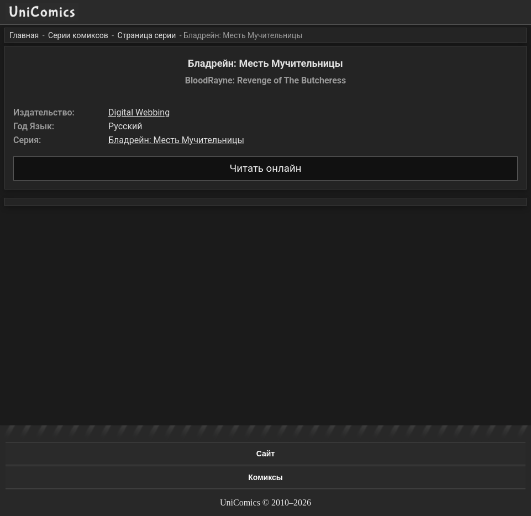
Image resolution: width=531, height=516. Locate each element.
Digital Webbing (139, 112)
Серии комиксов (78, 35)
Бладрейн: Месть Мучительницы (176, 140)
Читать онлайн (266, 168)
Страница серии (147, 35)
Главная (24, 35)
